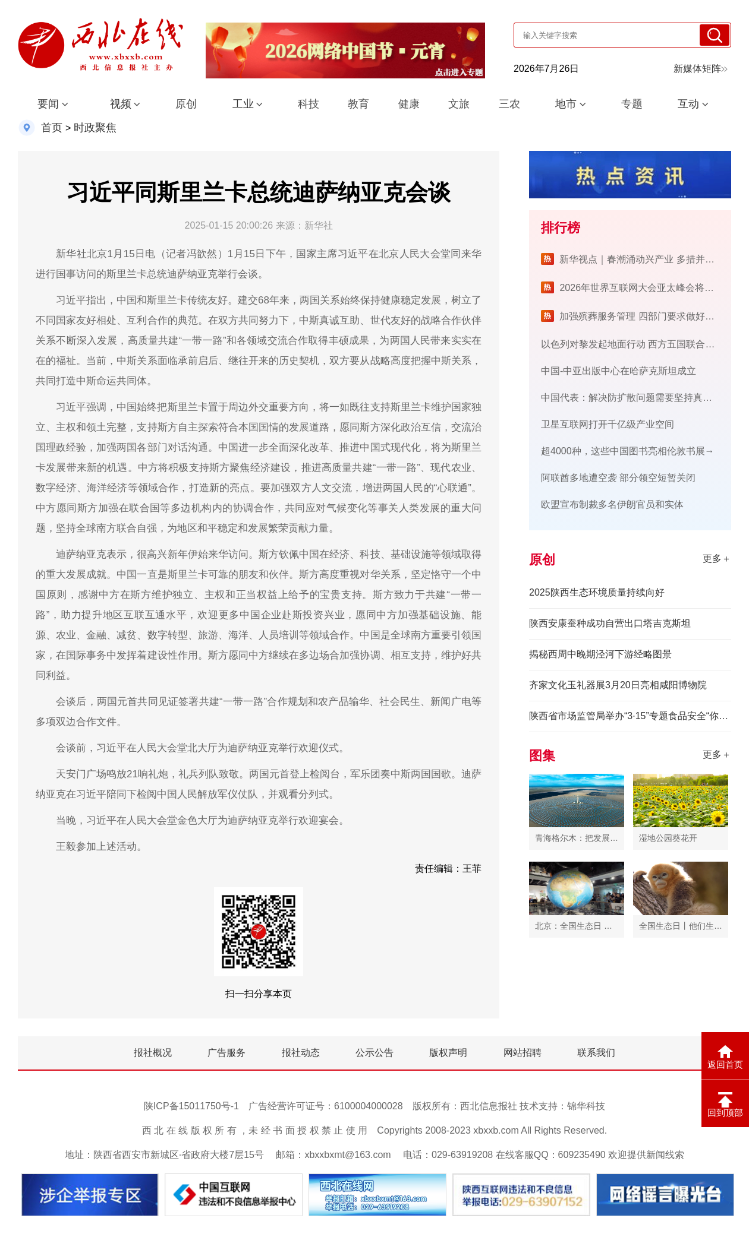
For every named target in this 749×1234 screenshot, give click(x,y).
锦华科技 (586, 1106)
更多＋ (717, 558)
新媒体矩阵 (701, 69)
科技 (308, 104)
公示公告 (374, 1053)
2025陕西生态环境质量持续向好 (597, 592)
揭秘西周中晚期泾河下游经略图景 (600, 654)
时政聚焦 (95, 128)
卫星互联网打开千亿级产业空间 (607, 424)
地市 (566, 104)
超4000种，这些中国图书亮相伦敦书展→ (628, 451)
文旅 (459, 104)
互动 (688, 104)
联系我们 (596, 1053)
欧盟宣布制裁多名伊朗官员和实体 (612, 504)
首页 (51, 128)
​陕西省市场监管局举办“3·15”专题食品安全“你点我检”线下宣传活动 (630, 716)
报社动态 (301, 1053)
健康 (409, 104)
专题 (632, 104)
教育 (358, 104)
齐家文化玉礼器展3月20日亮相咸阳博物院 (618, 685)
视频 (120, 104)
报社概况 (153, 1053)
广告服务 (226, 1053)
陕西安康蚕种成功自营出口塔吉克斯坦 (610, 623)
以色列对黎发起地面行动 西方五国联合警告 (632, 344)
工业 (243, 104)
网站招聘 (522, 1053)
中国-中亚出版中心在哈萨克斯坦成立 (618, 371)
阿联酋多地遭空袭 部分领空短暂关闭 (618, 478)
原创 (186, 104)
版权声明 (448, 1053)
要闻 (48, 104)
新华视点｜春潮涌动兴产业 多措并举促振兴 (650, 259)
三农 (509, 104)
